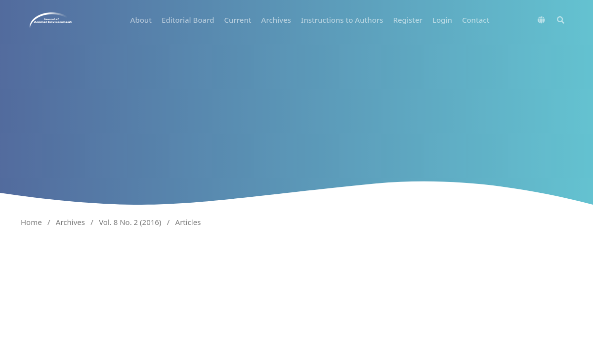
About (141, 20)
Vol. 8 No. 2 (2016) (130, 222)
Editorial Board (188, 20)
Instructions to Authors (342, 20)
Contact (476, 20)
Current (237, 20)
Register (408, 20)
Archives (276, 20)
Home (31, 222)
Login (442, 20)
